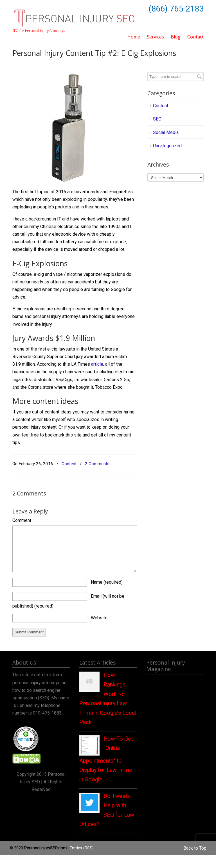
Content (69, 463)
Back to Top (194, 848)
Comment (21, 520)
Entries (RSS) (82, 848)
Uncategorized (167, 145)
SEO (157, 119)
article (97, 364)
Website (99, 617)
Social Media (166, 132)
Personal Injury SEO (74, 15)
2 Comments (97, 463)
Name (107, 582)
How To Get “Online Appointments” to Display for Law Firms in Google (106, 759)
